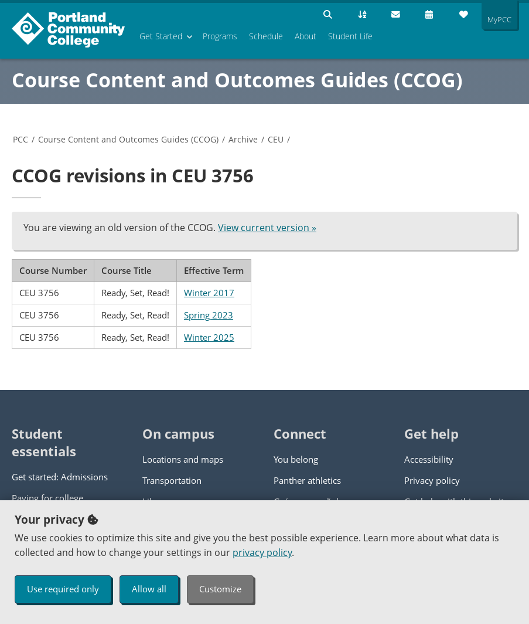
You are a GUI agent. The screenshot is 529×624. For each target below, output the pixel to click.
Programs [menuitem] (220, 36)
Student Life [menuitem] (350, 36)
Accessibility (428, 459)
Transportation (172, 480)
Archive (243, 139)
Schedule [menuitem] (266, 36)
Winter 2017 (209, 293)
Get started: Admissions (60, 477)
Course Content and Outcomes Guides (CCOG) (237, 79)
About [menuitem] (305, 36)
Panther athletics (307, 480)
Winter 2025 (209, 337)
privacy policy (262, 552)
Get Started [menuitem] (160, 36)
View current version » (267, 227)
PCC (20, 139)
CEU (276, 139)
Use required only (63, 589)
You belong (296, 459)
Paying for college (47, 498)
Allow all (149, 589)
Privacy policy (432, 480)
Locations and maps (182, 459)
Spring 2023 (208, 315)
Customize (220, 589)
